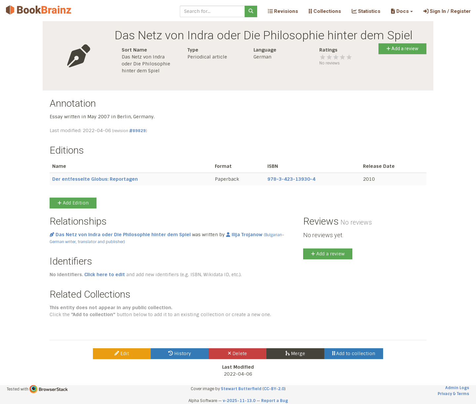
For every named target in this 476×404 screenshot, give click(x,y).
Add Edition (73, 203)
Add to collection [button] (354, 353)
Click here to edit (104, 274)
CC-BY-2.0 (274, 388)
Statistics (366, 11)
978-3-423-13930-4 (291, 179)
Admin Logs (457, 387)
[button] (402, 11)
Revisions (283, 11)
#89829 (137, 130)
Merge (295, 353)
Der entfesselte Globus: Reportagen (95, 179)
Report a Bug (274, 400)
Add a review (402, 48)
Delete (237, 353)
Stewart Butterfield (241, 388)
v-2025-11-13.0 (239, 400)
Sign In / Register (447, 11)
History (179, 353)
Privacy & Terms (453, 393)
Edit (121, 353)
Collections (325, 11)
